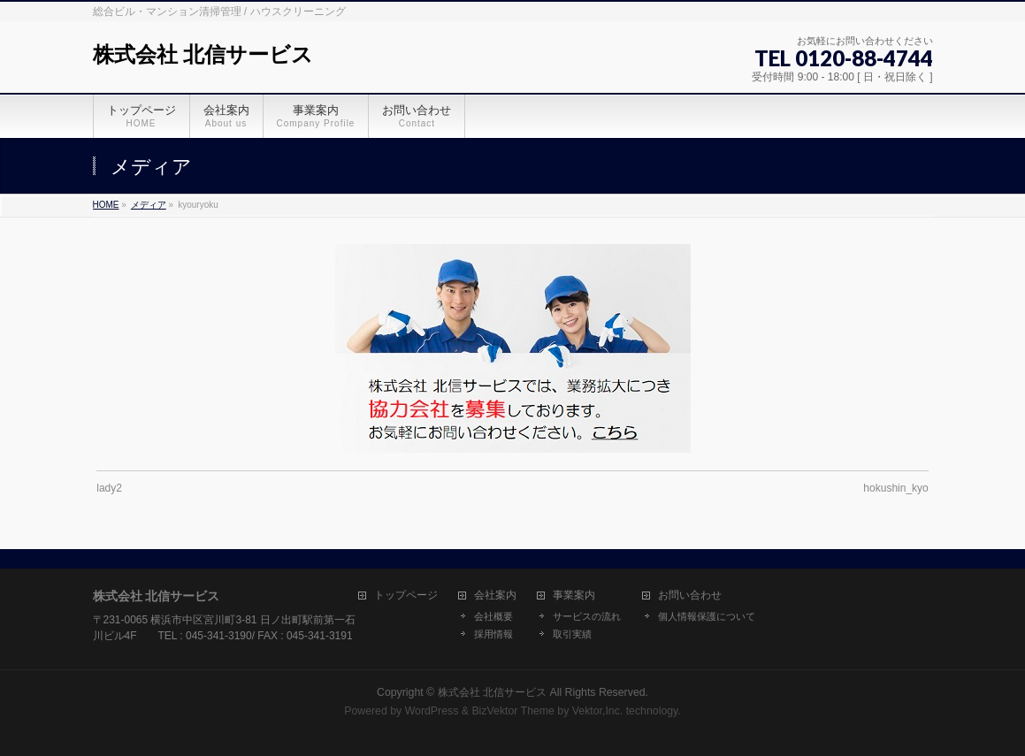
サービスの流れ (587, 616)
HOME (106, 205)
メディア (148, 205)
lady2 (109, 488)
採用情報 (493, 634)
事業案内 (574, 595)
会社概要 (493, 616)
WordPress (432, 711)
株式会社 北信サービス (203, 54)
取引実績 (572, 634)
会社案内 (495, 595)
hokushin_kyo (895, 488)
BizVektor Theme (513, 711)
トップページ (406, 595)
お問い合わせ (690, 595)
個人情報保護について (706, 616)
